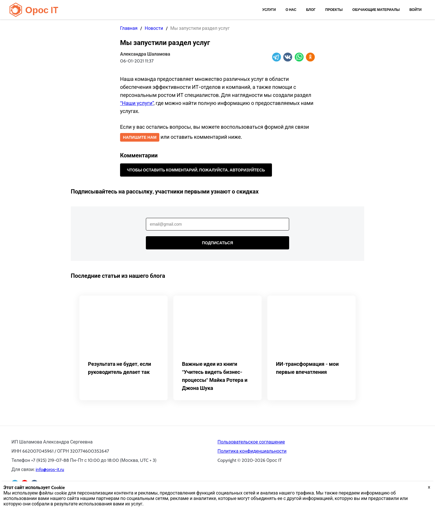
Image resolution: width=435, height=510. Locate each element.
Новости (154, 28)
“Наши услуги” (136, 103)
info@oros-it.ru (50, 469)
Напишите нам (139, 137)
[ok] (310, 57)
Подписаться (217, 242)
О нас (290, 9)
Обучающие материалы (376, 9)
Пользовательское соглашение (251, 442)
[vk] (287, 57)
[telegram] (276, 57)
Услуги (269, 9)
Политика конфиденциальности (252, 451)
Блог (311, 9)
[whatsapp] (299, 57)
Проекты (334, 9)
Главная (129, 28)
